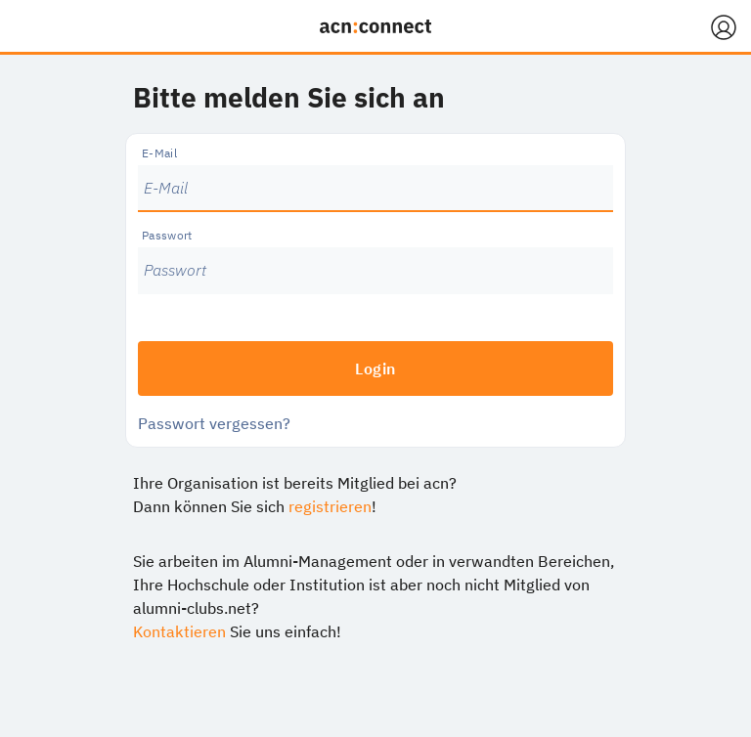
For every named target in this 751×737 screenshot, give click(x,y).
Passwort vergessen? (214, 423)
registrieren (330, 506)
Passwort (167, 235)
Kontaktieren (179, 631)
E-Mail (159, 153)
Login (375, 368)
